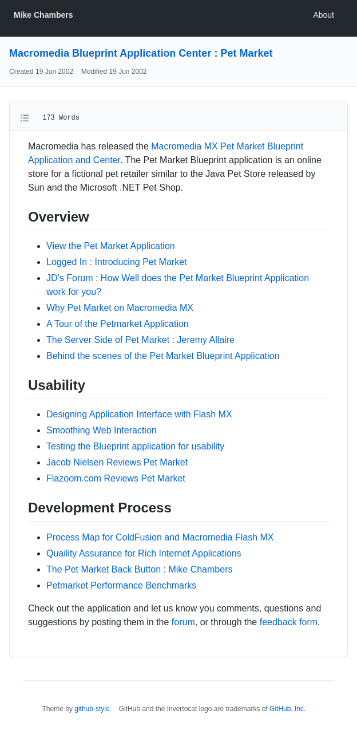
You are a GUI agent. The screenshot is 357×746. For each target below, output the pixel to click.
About (323, 14)
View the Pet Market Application (110, 246)
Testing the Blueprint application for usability (135, 446)
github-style (91, 709)
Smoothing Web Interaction (101, 430)
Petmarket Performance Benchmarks (121, 585)
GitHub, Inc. (287, 709)
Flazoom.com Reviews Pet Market (115, 478)
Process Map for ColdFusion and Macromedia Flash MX (160, 537)
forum (183, 622)
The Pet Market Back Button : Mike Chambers (139, 569)
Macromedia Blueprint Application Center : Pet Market (140, 53)
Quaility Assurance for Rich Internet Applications (143, 553)
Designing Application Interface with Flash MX (139, 414)
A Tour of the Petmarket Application (117, 324)
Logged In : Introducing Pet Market (116, 262)
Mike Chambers (43, 14)
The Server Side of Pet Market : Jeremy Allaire (140, 340)
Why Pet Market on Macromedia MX (119, 308)
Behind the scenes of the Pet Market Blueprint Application (162, 356)
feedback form (289, 622)
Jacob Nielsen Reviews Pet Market (117, 462)
